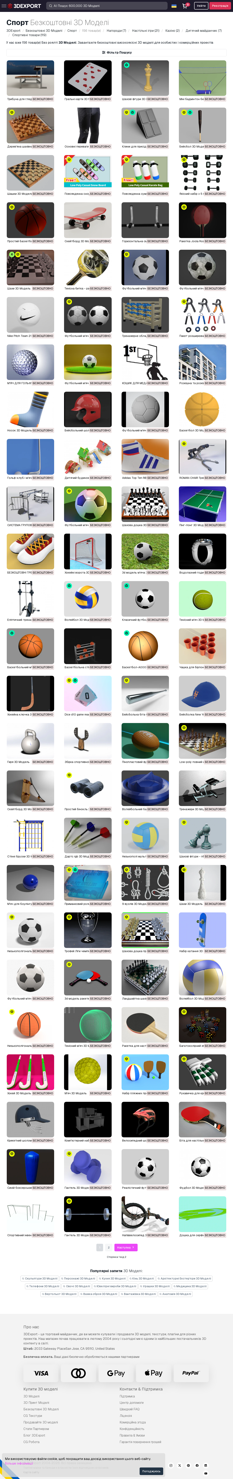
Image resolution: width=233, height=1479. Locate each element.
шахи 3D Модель (19, 288)
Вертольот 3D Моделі (59, 1294)
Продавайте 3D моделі (40, 1422)
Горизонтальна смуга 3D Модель (145, 241)
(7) (116, 31)
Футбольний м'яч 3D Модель (142, 288)
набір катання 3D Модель (197, 951)
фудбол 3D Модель (193, 1188)
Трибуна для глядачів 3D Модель (30, 99)
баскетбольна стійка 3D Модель (87, 667)
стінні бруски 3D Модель (24, 856)
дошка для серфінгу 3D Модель (201, 1235)
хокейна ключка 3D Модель (26, 714)
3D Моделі (31, 1396)
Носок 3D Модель (19, 430)
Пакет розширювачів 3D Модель (201, 336)
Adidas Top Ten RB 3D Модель (142, 478)
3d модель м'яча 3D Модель (141, 572)
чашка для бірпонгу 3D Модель (201, 667)
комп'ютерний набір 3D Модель (86, 1140)
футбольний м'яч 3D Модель (85, 336)
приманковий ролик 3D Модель (86, 904)
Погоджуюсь (151, 1471)
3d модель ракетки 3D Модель (86, 998)
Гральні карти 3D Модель (82, 99)
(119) (29, 35)
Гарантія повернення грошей (140, 1442)
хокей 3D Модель (19, 1093)
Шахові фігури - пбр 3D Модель (200, 856)
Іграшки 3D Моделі (155, 1286)
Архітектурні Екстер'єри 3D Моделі (184, 1278)
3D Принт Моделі (36, 1403)
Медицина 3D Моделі (190, 1286)
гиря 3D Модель (18, 762)
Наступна (126, 1248)
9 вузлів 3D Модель (135, 904)
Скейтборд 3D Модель (80, 241)
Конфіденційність (132, 1429)
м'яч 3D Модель (76, 1093)
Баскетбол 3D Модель (194, 430)
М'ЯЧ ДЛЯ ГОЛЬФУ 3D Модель (28, 383)
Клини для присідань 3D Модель (144, 146)
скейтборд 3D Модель (23, 809)
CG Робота (31, 1442)
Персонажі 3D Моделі (78, 1278)
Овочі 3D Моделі (76, 1286)
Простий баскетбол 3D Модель (29, 241)
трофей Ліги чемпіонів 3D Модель (87, 951)
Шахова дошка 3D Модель (140, 525)
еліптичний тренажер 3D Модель (29, 620)
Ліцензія (126, 1416)
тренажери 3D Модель (194, 809)
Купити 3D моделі (40, 1389)
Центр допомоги (132, 1403)
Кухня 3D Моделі (112, 1278)
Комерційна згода (133, 1422)
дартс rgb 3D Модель (79, 856)
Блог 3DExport (34, 1435)
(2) (172, 31)
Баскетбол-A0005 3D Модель (143, 667)
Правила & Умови (132, 1435)
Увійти (201, 6)
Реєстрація (220, 6)
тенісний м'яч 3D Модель (196, 620)
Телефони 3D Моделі (42, 1286)
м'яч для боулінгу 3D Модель (27, 904)
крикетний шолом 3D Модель (27, 1140)
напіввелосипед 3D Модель (141, 1235)
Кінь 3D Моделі (141, 1278)
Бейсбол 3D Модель (193, 146)
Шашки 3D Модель (20, 194)
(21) (145, 31)
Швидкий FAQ (130, 1409)
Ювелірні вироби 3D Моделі (115, 1286)
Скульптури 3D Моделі (40, 1278)
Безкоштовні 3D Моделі (41, 1409)
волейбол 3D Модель (80, 620)
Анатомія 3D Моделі (175, 1294)
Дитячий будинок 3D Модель (85, 478)
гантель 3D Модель (78, 1188)
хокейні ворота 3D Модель (83, 572)
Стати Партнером (36, 1429)
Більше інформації (19, 1463)
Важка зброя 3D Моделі (98, 1294)
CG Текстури (32, 1416)
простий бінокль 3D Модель (84, 809)
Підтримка (127, 1396)
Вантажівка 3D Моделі (138, 1294)
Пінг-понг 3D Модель (194, 525)
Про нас (31, 1327)
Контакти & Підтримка (141, 1389)
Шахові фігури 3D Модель (139, 99)
